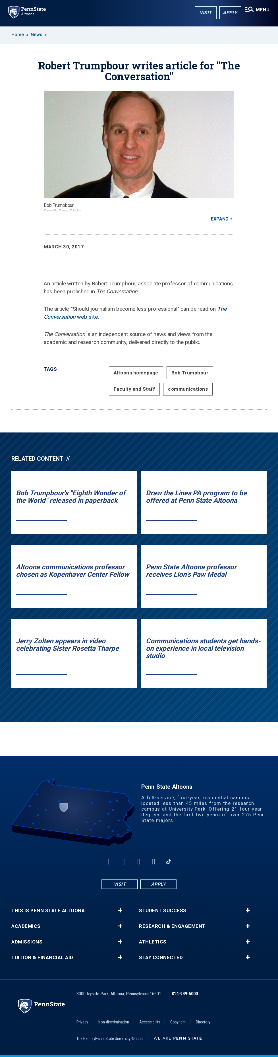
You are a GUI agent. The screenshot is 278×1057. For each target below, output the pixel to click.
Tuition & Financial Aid (42, 957)
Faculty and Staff (134, 389)
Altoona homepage (136, 373)
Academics (26, 926)
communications (188, 389)
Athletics (153, 942)
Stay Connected (161, 957)
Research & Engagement (172, 926)
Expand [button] (220, 219)
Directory (203, 1022)
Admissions (26, 942)
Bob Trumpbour (190, 373)
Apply (226, 14)
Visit (201, 14)
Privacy (82, 1022)
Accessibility (149, 1022)
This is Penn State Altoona (48, 910)
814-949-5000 (185, 993)
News (36, 34)
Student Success (162, 910)
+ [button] (120, 910)
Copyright (178, 1022)
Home (17, 34)
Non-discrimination (113, 1022)
